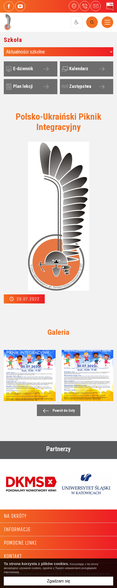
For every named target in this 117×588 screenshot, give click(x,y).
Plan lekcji (18, 86)
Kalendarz (74, 68)
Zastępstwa (75, 86)
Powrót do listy (57, 410)
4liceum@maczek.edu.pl (95, 6)
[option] (31, 484)
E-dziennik (18, 68)
